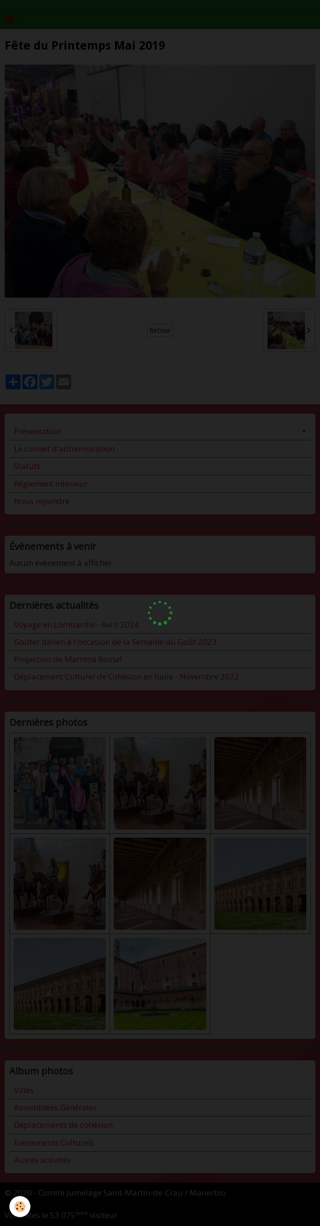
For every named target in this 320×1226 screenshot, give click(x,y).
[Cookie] (19, 1206)
